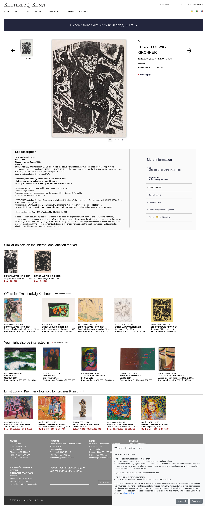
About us (84, 11)
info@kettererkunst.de (19, 458)
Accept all (196, 501)
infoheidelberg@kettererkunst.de (23, 484)
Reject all (182, 501)
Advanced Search (195, 4)
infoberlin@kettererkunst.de (100, 458)
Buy (17, 11)
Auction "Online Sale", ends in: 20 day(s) (97, 25)
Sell (27, 11)
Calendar (53, 11)
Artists (39, 11)
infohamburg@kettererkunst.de (62, 458)
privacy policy (128, 493)
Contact (69, 11)
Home (7, 11)
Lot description (25, 151)
